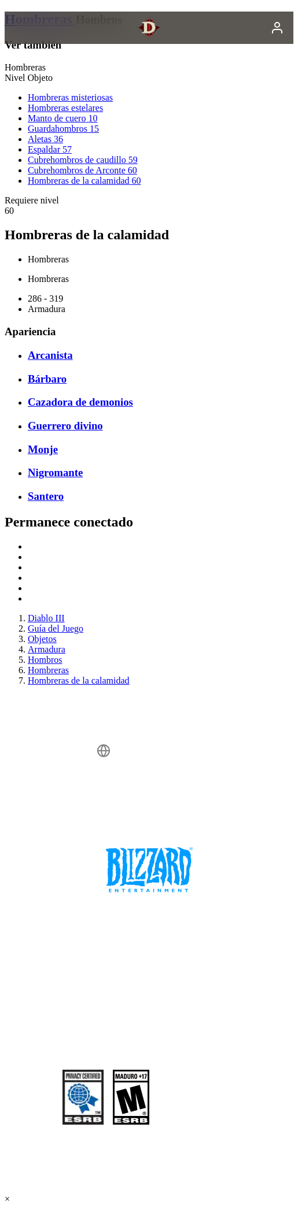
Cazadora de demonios (80, 402)
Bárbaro (47, 379)
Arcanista (50, 355)
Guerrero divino (65, 426)
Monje (43, 449)
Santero (46, 496)
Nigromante (55, 472)
